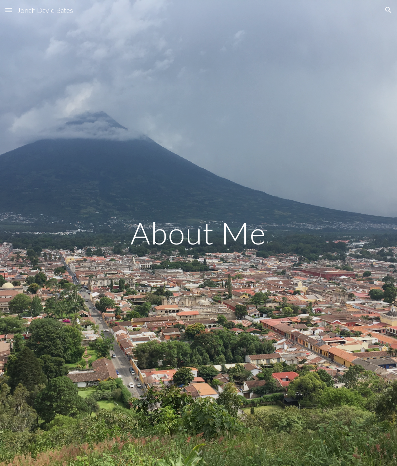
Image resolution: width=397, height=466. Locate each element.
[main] (198, 233)
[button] (8, 10)
